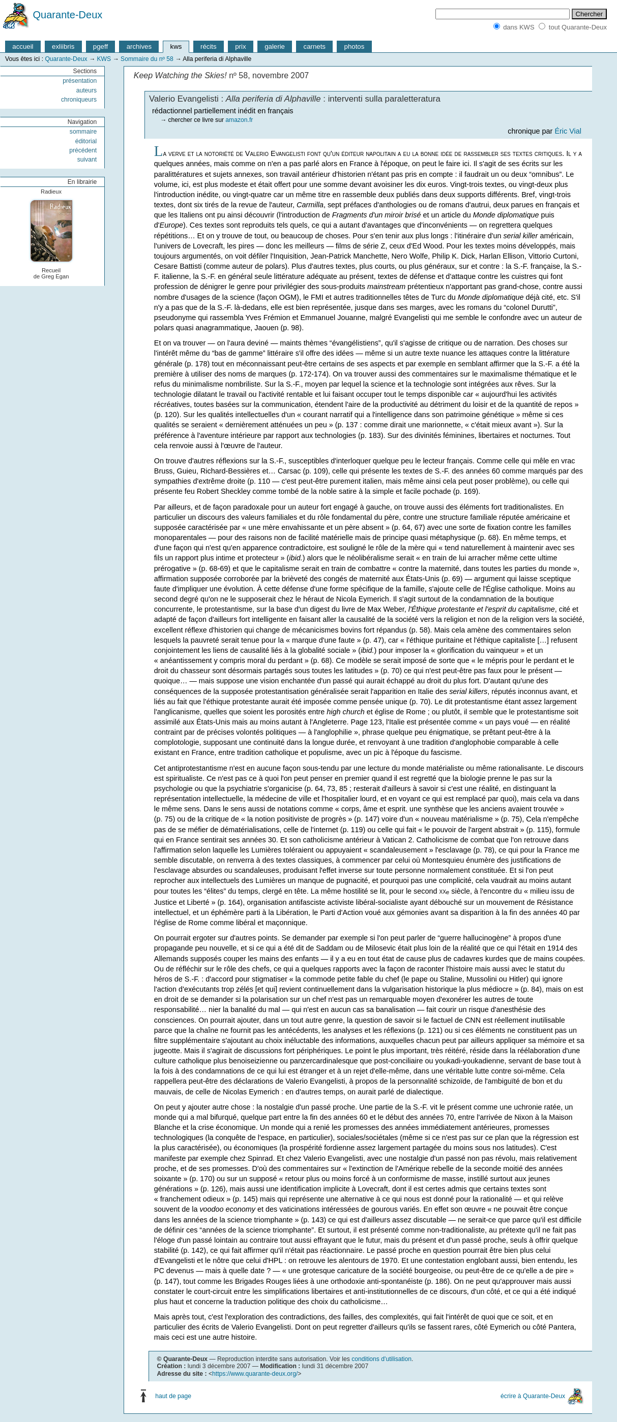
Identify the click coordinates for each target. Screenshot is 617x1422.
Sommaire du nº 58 (147, 58)
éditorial (86, 141)
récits (208, 46)
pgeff (100, 46)
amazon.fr (239, 119)
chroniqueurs (79, 99)
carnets (315, 46)
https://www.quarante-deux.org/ (255, 1373)
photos (354, 46)
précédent (83, 150)
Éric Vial (567, 131)
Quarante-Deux (68, 14)
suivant (87, 159)
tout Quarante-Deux (578, 27)
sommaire (83, 131)
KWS (104, 58)
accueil (22, 46)
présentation (80, 80)
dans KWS (518, 27)
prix (240, 46)
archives (139, 46)
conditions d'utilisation (381, 1359)
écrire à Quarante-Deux (533, 1396)
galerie (275, 46)
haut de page (173, 1396)
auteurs (86, 90)
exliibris (63, 46)
